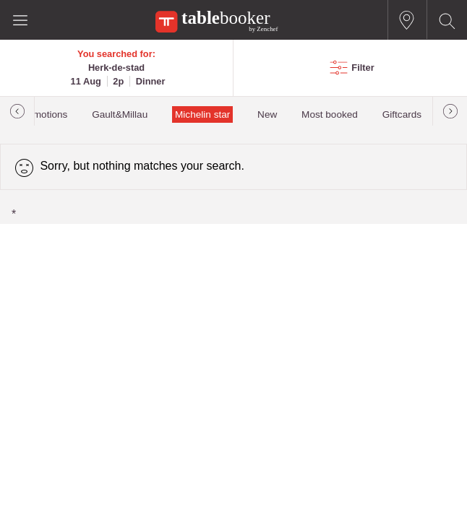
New (267, 114)
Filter (362, 67)
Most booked (329, 114)
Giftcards (401, 114)
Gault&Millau (119, 114)
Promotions (43, 114)
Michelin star (202, 114)
